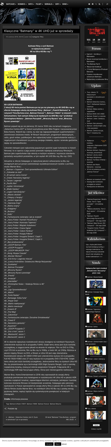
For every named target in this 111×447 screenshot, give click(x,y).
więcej (64, 444)
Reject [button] (58, 444)
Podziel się (12, 409)
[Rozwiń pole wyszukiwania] (107, 4)
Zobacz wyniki (96, 429)
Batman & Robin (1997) (18, 404)
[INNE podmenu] (67, 4)
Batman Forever (43, 404)
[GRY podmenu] (60, 4)
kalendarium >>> (96, 256)
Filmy (41, 37)
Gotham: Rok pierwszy (95, 123)
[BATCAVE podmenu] (15, 4)
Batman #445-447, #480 (95, 114)
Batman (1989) (32, 404)
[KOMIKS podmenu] (26, 4)
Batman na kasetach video (96, 179)
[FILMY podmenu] (42, 4)
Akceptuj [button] (49, 444)
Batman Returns (55, 404)
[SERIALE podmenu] (52, 4)
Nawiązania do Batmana (95, 186)
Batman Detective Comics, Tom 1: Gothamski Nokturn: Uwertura (96, 104)
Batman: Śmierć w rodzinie (96, 116)
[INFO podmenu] (33, 4)
